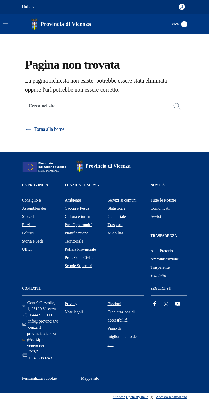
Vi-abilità (115, 233)
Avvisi (156, 216)
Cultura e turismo (79, 216)
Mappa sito (90, 378)
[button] (29, 7)
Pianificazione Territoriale (76, 237)
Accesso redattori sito (171, 397)
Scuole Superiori (78, 266)
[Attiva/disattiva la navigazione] (6, 24)
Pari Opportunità (78, 225)
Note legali (74, 312)
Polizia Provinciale (80, 249)
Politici (28, 233)
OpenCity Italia (137, 397)
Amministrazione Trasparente (165, 263)
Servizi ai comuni (122, 200)
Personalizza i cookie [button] (39, 378)
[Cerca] (177, 106)
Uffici (27, 249)
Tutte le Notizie (163, 200)
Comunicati (160, 208)
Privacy (71, 304)
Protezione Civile (79, 257)
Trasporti (115, 225)
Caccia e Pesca (77, 208)
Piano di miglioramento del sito (123, 336)
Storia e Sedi (32, 241)
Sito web (119, 397)
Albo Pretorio (162, 251)
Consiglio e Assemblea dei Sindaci (34, 208)
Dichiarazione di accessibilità (121, 316)
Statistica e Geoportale (117, 212)
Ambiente (73, 200)
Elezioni (29, 225)
